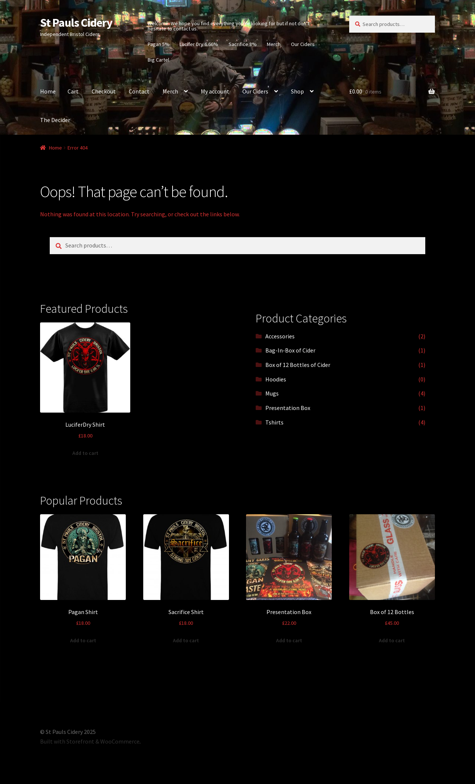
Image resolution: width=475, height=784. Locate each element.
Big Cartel (158, 59)
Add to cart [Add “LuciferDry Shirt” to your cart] (85, 453)
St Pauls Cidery (76, 22)
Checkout (104, 91)
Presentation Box (287, 407)
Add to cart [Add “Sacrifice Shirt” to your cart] (186, 640)
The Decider (55, 120)
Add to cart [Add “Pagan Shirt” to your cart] (83, 640)
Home (48, 91)
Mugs (272, 393)
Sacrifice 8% (243, 44)
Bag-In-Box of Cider (290, 350)
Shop (297, 91)
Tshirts (274, 422)
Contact (139, 91)
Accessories (280, 336)
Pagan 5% (159, 44)
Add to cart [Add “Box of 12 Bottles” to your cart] (392, 640)
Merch (274, 44)
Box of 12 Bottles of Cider (297, 364)
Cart (73, 91)
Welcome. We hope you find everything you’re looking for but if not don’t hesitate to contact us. (228, 26)
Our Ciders (303, 44)
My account (215, 91)
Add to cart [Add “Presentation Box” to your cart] (289, 640)
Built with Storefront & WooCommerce (90, 741)
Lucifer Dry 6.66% (199, 44)
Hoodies (275, 379)
